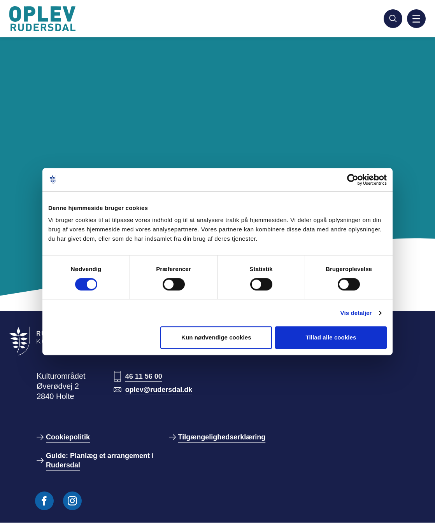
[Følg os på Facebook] (44, 501)
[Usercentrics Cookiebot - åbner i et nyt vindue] (353, 179)
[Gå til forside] (43, 18)
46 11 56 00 (143, 376)
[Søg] (393, 18)
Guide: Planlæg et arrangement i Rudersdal (100, 460)
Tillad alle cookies (330, 337)
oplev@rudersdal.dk (159, 390)
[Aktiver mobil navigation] (416, 18)
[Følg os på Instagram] (72, 501)
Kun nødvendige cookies (216, 337)
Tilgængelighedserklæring (222, 437)
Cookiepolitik (68, 437)
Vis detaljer (356, 313)
